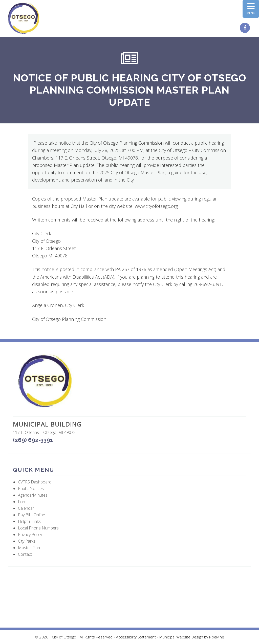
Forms (24, 501)
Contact (25, 554)
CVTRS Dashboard (34, 482)
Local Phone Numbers (38, 528)
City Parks (26, 541)
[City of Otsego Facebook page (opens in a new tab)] (245, 28)
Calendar (26, 508)
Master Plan (29, 547)
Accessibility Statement (136, 636)
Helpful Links (29, 521)
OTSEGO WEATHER (129, 597)
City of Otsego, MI (23, 18)
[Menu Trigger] (251, 9)
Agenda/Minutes (33, 495)
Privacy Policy (30, 534)
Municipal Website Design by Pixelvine (191, 636)
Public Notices (31, 488)
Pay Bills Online (31, 515)
